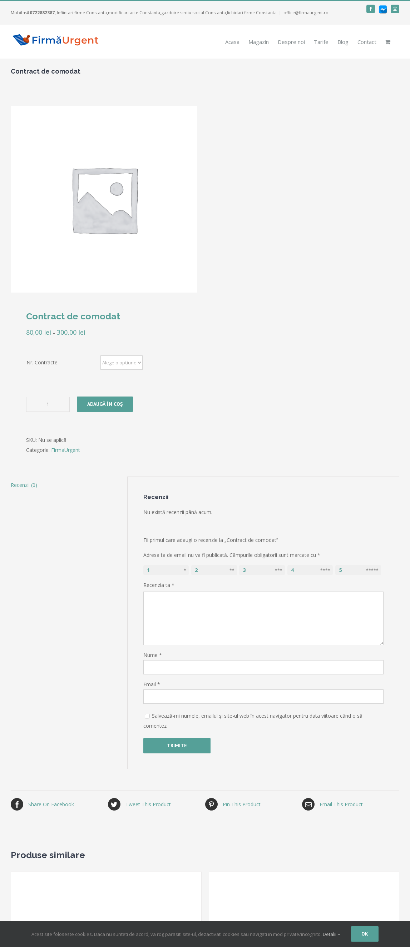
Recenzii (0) (24, 485)
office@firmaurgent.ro (306, 13)
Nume (152, 655)
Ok (364, 934)
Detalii (331, 934)
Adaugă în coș (105, 404)
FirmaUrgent (65, 450)
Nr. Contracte (42, 362)
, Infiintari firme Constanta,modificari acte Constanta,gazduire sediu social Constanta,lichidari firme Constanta (150, 13)
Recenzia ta (158, 585)
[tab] (61, 485)
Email (151, 684)
